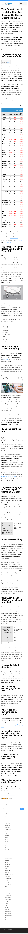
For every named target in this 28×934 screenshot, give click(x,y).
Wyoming (7, 919)
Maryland (7, 856)
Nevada (7, 872)
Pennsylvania (8, 893)
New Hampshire (9, 874)
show (8, 62)
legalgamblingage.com (18, 929)
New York (7, 880)
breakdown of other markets (8, 795)
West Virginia (8, 913)
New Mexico (8, 878)
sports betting (18, 240)
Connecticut (8, 829)
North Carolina (8, 882)
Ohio (6, 886)
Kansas (7, 847)
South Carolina (8, 897)
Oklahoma (7, 889)
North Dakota (8, 884)
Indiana (7, 841)
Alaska (6, 819)
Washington (8, 911)
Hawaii (6, 837)
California (7, 825)
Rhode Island (8, 895)
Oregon (7, 891)
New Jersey (7, 876)
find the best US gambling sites (8, 476)
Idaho (6, 839)
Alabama (7, 817)
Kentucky (7, 849)
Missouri (7, 866)
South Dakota (8, 899)
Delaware (7, 831)
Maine (6, 854)
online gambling (7, 242)
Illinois (6, 843)
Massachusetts (8, 858)
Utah (6, 905)
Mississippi (7, 864)
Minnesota (7, 862)
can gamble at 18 (14, 238)
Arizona (7, 821)
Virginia (7, 909)
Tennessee (7, 901)
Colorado (7, 827)
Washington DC (8, 915)
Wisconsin (7, 917)
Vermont (7, 907)
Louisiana (7, 852)
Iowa (6, 845)
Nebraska (7, 870)
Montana (7, 868)
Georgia (7, 835)
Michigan (7, 860)
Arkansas (7, 823)
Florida (6, 833)
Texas (6, 903)
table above (5, 359)
